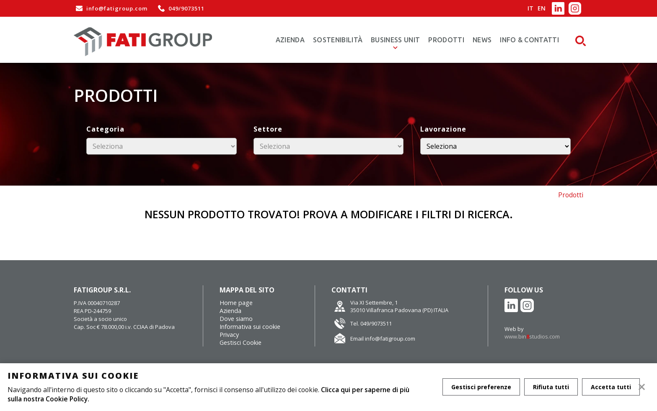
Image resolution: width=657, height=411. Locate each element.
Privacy (229, 335)
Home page (236, 303)
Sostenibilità (337, 40)
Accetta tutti (612, 387)
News (482, 40)
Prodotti (446, 40)
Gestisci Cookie (240, 342)
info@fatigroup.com (110, 8)
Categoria (105, 129)
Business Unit (395, 40)
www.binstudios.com (532, 336)
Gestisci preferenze (481, 387)
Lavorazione (443, 129)
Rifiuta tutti (552, 387)
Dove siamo (236, 319)
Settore (267, 129)
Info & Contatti (529, 40)
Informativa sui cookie (250, 327)
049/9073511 (180, 8)
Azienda (290, 40)
